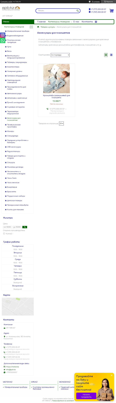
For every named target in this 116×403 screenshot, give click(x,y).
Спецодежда (12, 136)
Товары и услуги (48, 27)
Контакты (87, 22)
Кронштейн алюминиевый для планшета (56, 97)
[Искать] (77, 10)
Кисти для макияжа (15, 209)
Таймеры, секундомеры (17, 62)
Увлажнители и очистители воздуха (16, 173)
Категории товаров (59, 22)
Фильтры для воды (15, 167)
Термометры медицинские (13, 112)
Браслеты (11, 191)
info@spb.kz (11, 370)
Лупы (9, 47)
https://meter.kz (12, 367)
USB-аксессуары (14, 147)
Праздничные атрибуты (17, 205)
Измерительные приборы (18, 31)
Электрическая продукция (13, 41)
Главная (41, 22)
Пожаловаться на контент (63, 401)
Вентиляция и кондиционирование (16, 57)
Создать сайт (6, 1)
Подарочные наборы (16, 196)
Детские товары (14, 200)
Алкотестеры (13, 67)
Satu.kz (70, 398)
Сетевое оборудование (17, 76)
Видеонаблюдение (15, 36)
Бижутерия (12, 187)
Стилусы (11, 162)
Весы (9, 51)
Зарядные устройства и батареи (17, 141)
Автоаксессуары (14, 93)
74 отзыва (96, 1)
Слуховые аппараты (16, 107)
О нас (76, 22)
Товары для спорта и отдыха (16, 157)
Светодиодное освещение (13, 81)
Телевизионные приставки (13, 126)
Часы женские (13, 182)
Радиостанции (13, 151)
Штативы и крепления (17, 98)
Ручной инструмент (16, 102)
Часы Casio (11, 178)
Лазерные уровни (14, 71)
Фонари (10, 131)
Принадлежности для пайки (16, 88)
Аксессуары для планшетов (13, 119)
